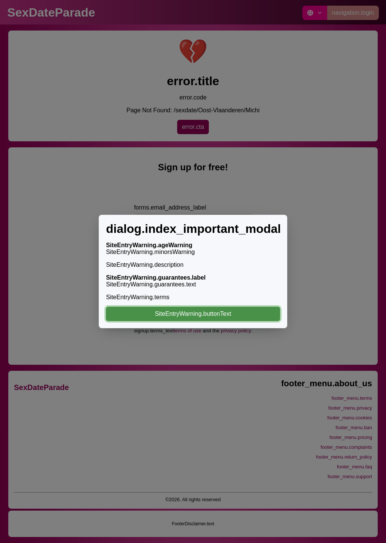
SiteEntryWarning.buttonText (193, 314)
